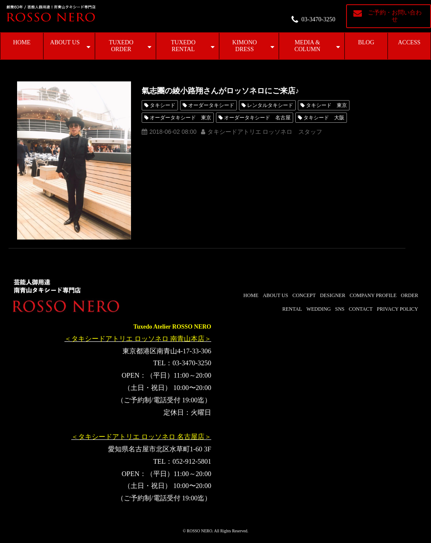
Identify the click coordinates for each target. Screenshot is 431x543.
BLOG (366, 42)
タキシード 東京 (326, 105)
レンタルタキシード (270, 105)
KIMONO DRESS (244, 45)
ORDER (409, 295)
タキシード (162, 105)
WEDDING (318, 309)
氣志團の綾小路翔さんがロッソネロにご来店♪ (220, 91)
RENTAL (292, 309)
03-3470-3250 (318, 19)
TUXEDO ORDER (121, 45)
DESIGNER (332, 295)
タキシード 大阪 (323, 118)
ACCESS (409, 42)
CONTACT (361, 309)
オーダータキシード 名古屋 (257, 118)
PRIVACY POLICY (397, 309)
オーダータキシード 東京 (180, 118)
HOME (21, 42)
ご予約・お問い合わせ (395, 16)
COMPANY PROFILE (372, 295)
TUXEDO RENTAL (183, 45)
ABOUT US (64, 42)
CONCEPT (304, 295)
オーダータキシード (211, 105)
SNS (339, 309)
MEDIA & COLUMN (307, 45)
